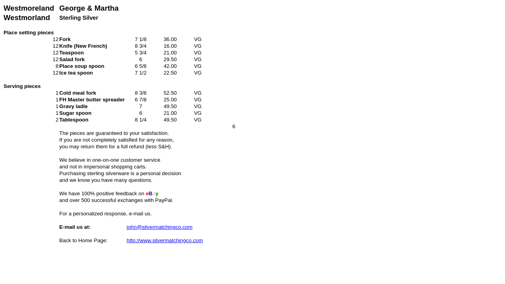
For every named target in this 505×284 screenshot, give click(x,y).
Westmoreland (29, 8)
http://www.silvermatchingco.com (165, 240)
